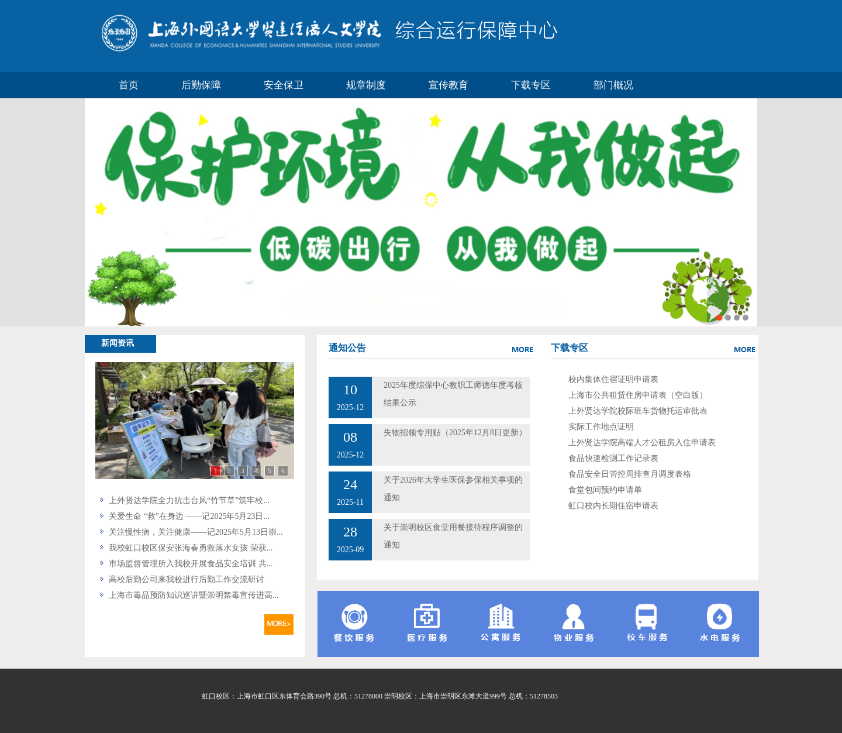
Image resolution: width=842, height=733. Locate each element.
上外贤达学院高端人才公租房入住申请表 (642, 442)
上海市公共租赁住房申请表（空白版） (638, 395)
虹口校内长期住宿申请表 (613, 505)
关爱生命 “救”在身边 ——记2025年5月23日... (189, 516)
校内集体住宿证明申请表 (613, 379)
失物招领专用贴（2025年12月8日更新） (455, 432)
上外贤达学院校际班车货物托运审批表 (638, 411)
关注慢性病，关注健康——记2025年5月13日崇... (196, 532)
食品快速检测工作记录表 (613, 458)
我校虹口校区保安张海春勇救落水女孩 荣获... (190, 547)
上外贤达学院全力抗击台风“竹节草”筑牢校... (189, 500)
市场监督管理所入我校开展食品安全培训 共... (190, 563)
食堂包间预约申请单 (605, 490)
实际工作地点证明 (601, 426)
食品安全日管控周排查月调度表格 (629, 474)
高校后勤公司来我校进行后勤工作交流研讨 (186, 579)
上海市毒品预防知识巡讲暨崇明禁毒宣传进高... (194, 595)
